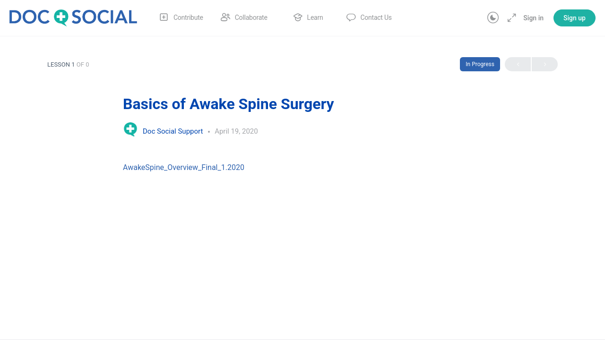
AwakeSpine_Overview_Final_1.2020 (183, 167)
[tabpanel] (302, 167)
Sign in (533, 18)
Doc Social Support (174, 131)
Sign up (574, 18)
